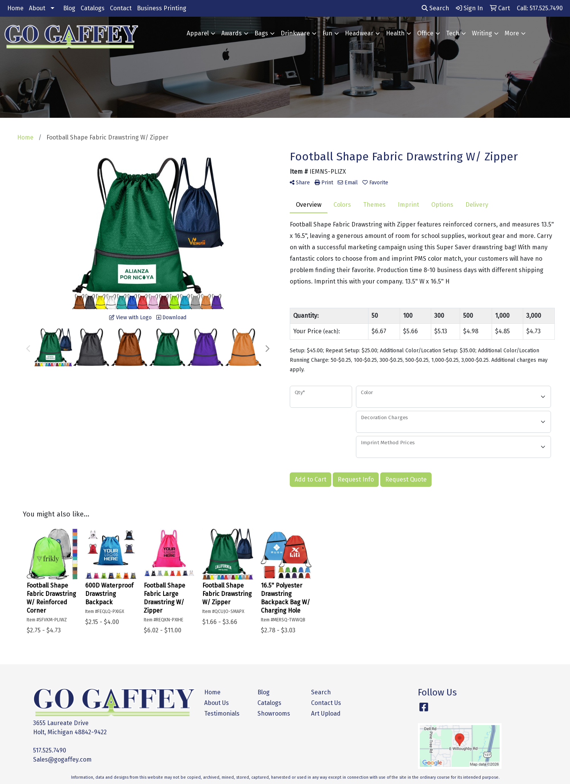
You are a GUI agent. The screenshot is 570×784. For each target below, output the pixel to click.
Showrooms (273, 713)
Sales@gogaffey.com (62, 759)
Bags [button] (261, 33)
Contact (121, 8)
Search (435, 8)
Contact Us (326, 702)
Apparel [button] (198, 33)
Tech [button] (452, 33)
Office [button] (425, 33)
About (37, 8)
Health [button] (395, 33)
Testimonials (222, 713)
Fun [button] (327, 33)
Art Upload (326, 713)
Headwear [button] (359, 33)
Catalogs (93, 8)
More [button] (512, 33)
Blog (69, 8)
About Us (216, 702)
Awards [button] (231, 33)
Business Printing (161, 8)
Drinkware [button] (295, 33)
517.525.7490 (49, 750)
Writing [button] (482, 33)
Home (15, 8)
